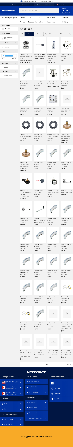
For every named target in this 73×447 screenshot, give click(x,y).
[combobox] (39, 10)
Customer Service (27, 4)
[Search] (57, 10)
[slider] (3, 55)
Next (68, 364)
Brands (8, 25)
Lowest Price (60, 33)
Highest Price (48, 33)
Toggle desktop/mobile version (36, 436)
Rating (69, 33)
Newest (38, 33)
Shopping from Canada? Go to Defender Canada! (36, 1)
